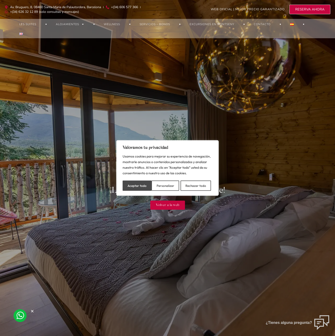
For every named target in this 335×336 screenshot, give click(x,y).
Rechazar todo (167, 185)
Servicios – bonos (155, 24)
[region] (167, 168)
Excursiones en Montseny (212, 24)
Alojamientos (70, 24)
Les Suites (27, 24)
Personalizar (136, 185)
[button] (34, 311)
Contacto (262, 24)
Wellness (112, 24)
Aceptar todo (198, 185)
